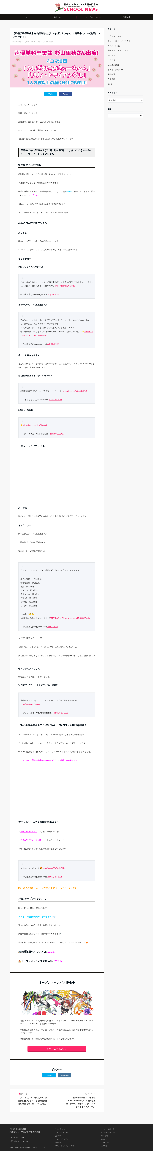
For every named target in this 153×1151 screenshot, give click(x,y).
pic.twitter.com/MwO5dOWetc (77, 618)
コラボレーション (115, 36)
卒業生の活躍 (48, 42)
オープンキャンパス (93, 17)
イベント (111, 55)
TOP (26, 17)
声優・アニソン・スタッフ (34, 42)
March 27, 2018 (55, 400)
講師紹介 (104, 1139)
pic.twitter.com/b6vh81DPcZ (75, 391)
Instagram (65, 1075)
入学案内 (104, 1146)
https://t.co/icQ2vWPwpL (36, 335)
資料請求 (126, 17)
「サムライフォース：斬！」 (32, 840)
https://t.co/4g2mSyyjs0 (65, 286)
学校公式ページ (60, 17)
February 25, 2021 (60, 713)
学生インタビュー (115, 70)
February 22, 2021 (57, 434)
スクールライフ (106, 1142)
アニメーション (114, 46)
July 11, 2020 (53, 294)
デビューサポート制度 (108, 1132)
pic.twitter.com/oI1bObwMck (35, 425)
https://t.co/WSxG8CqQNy (53, 868)
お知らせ (111, 60)
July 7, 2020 (52, 627)
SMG (110, 84)
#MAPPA (88, 332)
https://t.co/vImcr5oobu (30, 704)
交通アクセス (39, 1147)
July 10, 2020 (53, 344)
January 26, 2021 (54, 877)
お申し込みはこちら (56, 1049)
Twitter (69, 191)
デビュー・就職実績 (107, 1129)
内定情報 (111, 79)
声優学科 (58, 1142)
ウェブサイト (33, 195)
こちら (51, 951)
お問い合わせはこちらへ (19, 1141)
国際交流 (111, 74)
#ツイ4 (61, 618)
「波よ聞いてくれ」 (28, 832)
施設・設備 (104, 1136)
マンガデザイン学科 (61, 1139)
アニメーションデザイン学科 (64, 1146)
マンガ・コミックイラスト (119, 41)
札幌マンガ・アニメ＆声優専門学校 (25, 1132)
